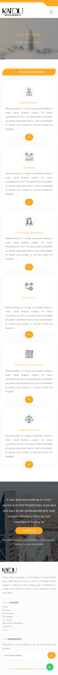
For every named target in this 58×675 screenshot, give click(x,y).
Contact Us (29, 531)
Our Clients (7, 620)
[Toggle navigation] (51, 12)
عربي (4, 629)
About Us (6, 610)
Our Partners (7, 616)
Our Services (7, 613)
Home (20, 42)
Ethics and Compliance (12, 623)
